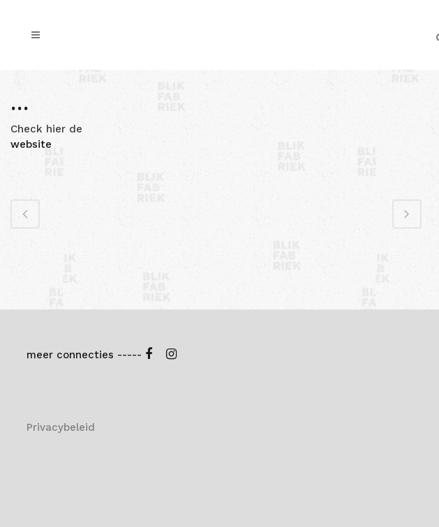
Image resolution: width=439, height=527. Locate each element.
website (31, 144)
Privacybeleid (61, 427)
